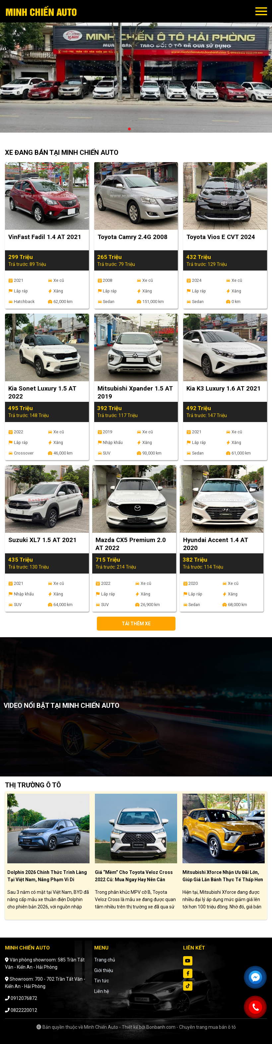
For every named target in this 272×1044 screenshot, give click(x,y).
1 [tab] (129, 129)
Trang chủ (104, 959)
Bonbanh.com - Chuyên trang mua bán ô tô (191, 1027)
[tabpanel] (136, 69)
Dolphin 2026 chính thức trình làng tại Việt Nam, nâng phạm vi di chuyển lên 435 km (47, 880)
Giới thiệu (103, 970)
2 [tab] (136, 129)
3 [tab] (142, 129)
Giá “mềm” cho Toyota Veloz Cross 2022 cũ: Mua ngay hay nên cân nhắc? (134, 880)
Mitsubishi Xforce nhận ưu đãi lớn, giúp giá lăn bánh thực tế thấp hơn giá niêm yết (222, 880)
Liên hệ (101, 991)
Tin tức (101, 980)
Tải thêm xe (136, 623)
